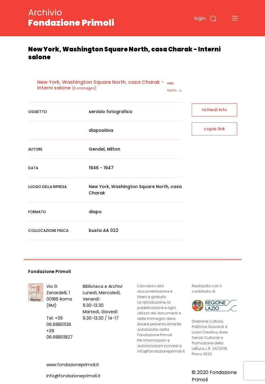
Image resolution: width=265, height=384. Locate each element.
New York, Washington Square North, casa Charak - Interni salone (100, 85)
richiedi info (214, 110)
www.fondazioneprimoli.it (72, 365)
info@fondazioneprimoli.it (73, 376)
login (199, 18)
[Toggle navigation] (235, 18)
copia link (214, 129)
